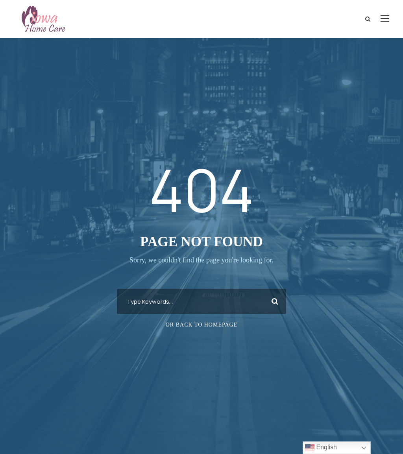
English (321, 447)
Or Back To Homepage (202, 325)
